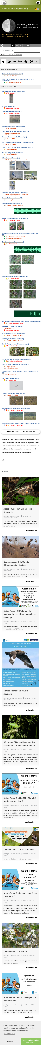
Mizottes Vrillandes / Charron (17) (12, 198)
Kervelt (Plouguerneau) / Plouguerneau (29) (15, 344)
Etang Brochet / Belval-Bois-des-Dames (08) (15, 132)
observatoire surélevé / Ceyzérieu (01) (13, 126)
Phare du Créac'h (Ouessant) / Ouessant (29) (16, 364)
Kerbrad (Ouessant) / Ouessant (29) (13, 339)
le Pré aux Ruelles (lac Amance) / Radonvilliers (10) (17, 142)
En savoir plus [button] (9, 1034)
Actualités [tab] (5, 471)
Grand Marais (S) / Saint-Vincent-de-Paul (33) (16, 408)
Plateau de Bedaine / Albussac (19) (12, 74)
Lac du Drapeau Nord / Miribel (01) (12, 111)
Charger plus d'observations (20, 432)
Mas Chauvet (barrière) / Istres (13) (12, 152)
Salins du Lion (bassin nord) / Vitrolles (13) (15, 192)
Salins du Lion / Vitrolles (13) (11, 158)
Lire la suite (31, 530)
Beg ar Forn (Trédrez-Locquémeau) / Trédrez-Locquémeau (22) (21, 321)
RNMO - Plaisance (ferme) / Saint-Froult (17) (15, 218)
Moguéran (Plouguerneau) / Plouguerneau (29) (16, 359)
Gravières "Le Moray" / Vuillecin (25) (13, 326)
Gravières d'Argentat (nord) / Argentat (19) (15, 276)
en (38, 8)
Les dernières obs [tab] (7, 51)
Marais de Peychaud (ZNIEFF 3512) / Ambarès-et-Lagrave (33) (21, 423)
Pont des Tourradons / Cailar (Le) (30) (13, 393)
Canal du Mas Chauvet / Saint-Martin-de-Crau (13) (17, 147)
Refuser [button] (10, 1041)
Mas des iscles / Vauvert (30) (10, 378)
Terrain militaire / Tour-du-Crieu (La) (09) (14, 137)
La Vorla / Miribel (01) (8, 106)
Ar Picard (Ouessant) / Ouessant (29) (13, 333)
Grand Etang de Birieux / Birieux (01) (13, 91)
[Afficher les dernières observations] (11, 55)
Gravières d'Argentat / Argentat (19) (13, 242)
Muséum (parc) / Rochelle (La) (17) (12, 203)
